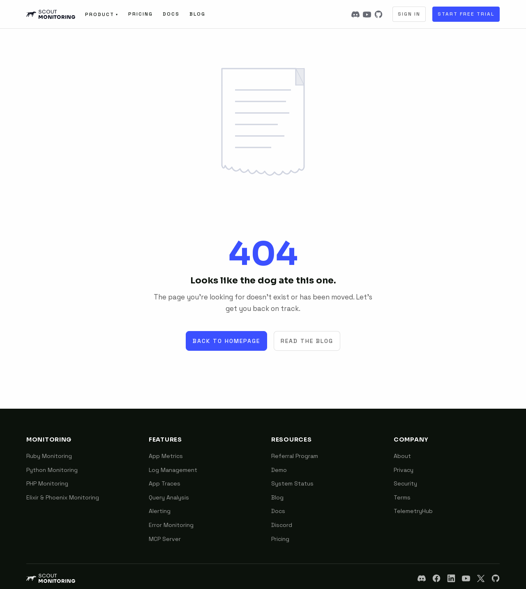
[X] (481, 578)
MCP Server (165, 539)
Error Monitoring (171, 525)
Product (101, 14)
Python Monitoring (52, 470)
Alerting (160, 511)
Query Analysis (169, 497)
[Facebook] (436, 578)
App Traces (164, 483)
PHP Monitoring (47, 483)
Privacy (403, 470)
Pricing (140, 14)
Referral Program (294, 456)
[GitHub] (378, 14)
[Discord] (355, 14)
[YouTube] (367, 14)
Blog (197, 14)
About (402, 456)
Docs (171, 14)
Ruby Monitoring (49, 456)
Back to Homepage (226, 341)
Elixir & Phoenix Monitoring (62, 497)
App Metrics (166, 456)
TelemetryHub (413, 511)
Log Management (173, 470)
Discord (281, 525)
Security (405, 483)
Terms (402, 497)
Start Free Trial (466, 14)
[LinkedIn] (451, 578)
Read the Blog (307, 341)
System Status (292, 483)
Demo (279, 470)
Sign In (409, 14)
